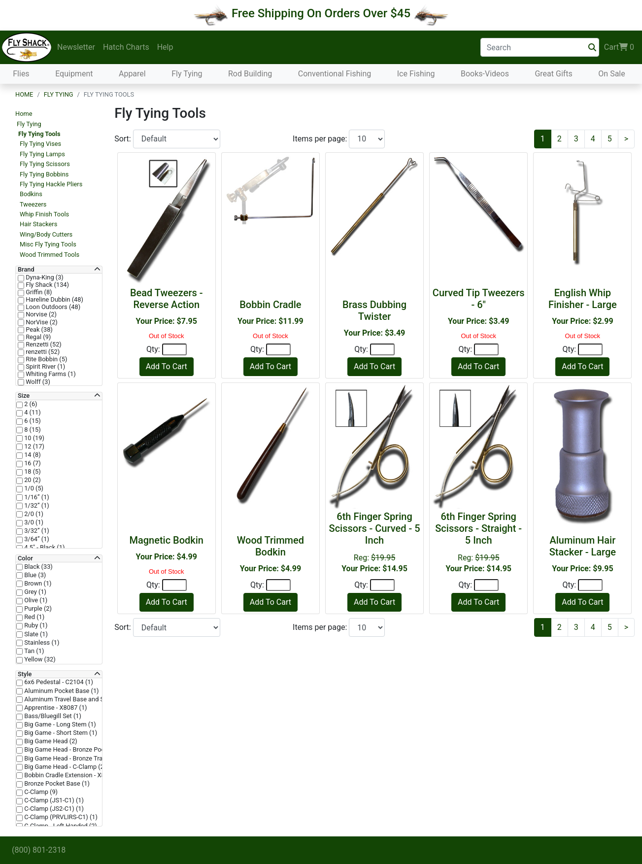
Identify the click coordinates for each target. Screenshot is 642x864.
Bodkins (31, 194)
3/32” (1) (36, 530)
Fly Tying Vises (40, 143)
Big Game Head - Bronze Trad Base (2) (77, 758)
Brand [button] (26, 269)
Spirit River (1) (44, 366)
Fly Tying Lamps (42, 154)
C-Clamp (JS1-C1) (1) (53, 800)
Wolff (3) (37, 382)
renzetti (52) (42, 351)
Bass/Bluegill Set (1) (52, 716)
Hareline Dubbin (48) (53, 299)
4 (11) (32, 412)
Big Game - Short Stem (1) (60, 732)
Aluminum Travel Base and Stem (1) (74, 699)
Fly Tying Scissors (45, 164)
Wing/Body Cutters (46, 234)
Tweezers (33, 204)
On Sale (611, 73)
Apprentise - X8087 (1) (55, 707)
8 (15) (32, 429)
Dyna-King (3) (44, 277)
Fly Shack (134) (46, 284)
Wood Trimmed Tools (49, 254)
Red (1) (33, 617)
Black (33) (38, 566)
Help (165, 47)
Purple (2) (37, 608)
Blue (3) (34, 575)
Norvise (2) (40, 314)
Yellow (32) (39, 659)
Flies (21, 73)
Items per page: (321, 138)
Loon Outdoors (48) (52, 307)
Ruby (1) (35, 625)
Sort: (123, 138)
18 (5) (32, 471)
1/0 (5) (33, 488)
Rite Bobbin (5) (45, 359)
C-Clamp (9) (40, 792)
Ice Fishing (416, 73)
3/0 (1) (33, 522)
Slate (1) (35, 634)
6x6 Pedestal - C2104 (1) (58, 682)
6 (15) (32, 420)
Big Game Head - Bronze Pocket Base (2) (80, 749)
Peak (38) (38, 329)
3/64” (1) (36, 539)
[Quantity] (174, 349)
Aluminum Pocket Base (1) (61, 691)
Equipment (74, 73)
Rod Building (250, 73)
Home (24, 94)
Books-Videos (485, 73)
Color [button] (25, 558)
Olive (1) (35, 600)
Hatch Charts (126, 47)
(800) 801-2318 (39, 850)
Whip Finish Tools (44, 214)
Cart (619, 47)
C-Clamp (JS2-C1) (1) (53, 808)
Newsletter (76, 47)
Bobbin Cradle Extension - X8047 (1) (74, 775)
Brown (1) (37, 583)
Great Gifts (553, 73)
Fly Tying (186, 73)
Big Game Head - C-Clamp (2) (64, 766)
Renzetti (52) (43, 344)
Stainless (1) (41, 642)
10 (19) (33, 438)
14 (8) (32, 454)
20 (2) (32, 480)
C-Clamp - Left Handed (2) (60, 826)
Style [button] (25, 674)
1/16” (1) (36, 497)
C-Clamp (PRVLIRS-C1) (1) (60, 817)
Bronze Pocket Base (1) (56, 783)
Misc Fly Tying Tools (48, 244)
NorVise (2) (41, 322)
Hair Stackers (38, 224)
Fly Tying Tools (39, 134)
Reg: (374, 542)
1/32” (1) (36, 505)
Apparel (132, 73)
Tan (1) (33, 651)
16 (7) (32, 463)
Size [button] (24, 395)
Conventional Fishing (335, 73)
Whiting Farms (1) (50, 374)
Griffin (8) (38, 292)
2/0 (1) (33, 514)
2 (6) (30, 404)
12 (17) (33, 446)
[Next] (626, 139)
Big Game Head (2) (50, 741)
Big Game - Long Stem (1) (59, 724)
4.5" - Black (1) (44, 547)
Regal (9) (37, 337)
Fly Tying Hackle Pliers (51, 184)
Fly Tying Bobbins (44, 174)
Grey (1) (34, 591)
